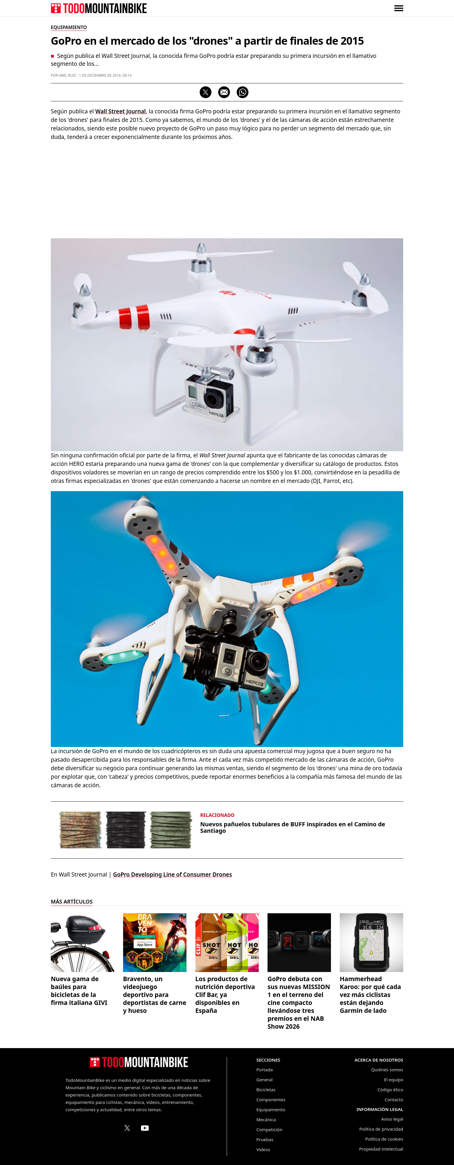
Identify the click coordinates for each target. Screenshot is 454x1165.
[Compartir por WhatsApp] (242, 92)
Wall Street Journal (120, 111)
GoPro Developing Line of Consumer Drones (172, 874)
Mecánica (266, 1119)
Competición (269, 1129)
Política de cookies (384, 1139)
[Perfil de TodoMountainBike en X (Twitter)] (127, 1128)
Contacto (394, 1099)
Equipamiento (270, 1109)
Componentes (270, 1099)
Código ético (390, 1089)
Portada (264, 1069)
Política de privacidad (381, 1129)
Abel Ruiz (67, 75)
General (264, 1079)
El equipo (393, 1079)
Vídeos (263, 1149)
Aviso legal (392, 1119)
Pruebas (264, 1139)
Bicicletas (265, 1089)
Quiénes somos (387, 1069)
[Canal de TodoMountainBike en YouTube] (145, 1128)
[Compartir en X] (205, 92)
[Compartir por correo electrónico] (224, 92)
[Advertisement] (227, 188)
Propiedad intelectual (381, 1149)
